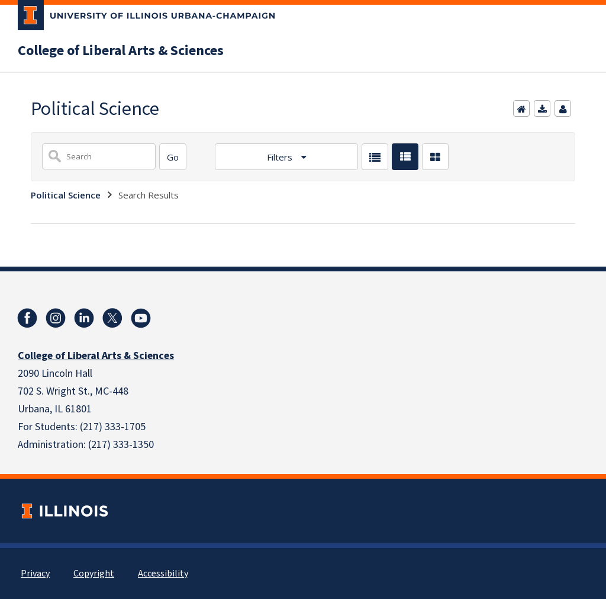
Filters (281, 157)
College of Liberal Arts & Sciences (121, 51)
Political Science (66, 195)
